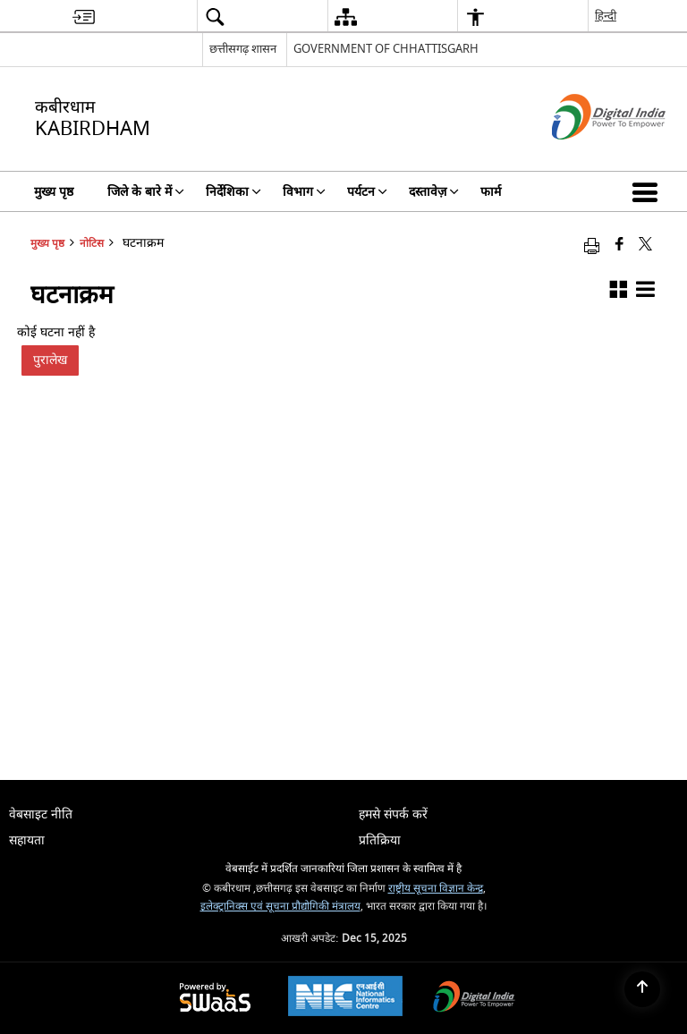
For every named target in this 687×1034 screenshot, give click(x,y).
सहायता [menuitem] (27, 840)
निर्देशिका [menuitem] (233, 191)
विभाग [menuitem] (304, 191)
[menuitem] (83, 16)
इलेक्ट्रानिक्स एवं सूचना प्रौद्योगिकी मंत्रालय (280, 906)
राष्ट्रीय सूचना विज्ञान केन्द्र (435, 888)
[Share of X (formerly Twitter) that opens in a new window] (645, 245)
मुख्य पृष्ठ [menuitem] (53, 191)
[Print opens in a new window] (592, 245)
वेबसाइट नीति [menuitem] (40, 814)
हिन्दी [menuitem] (605, 15)
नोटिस (92, 243)
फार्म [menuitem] (490, 191)
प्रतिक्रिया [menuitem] (380, 840)
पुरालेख (50, 360)
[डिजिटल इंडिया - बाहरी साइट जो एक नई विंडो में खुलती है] (586, 155)
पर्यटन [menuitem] (367, 191)
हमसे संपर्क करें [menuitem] (393, 814)
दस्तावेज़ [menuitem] (434, 191)
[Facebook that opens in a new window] (619, 245)
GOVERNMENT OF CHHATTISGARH (386, 48)
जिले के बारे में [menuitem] (145, 191)
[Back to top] (642, 989)
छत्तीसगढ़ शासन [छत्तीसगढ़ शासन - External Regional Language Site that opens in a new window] (242, 48)
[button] (648, 191)
